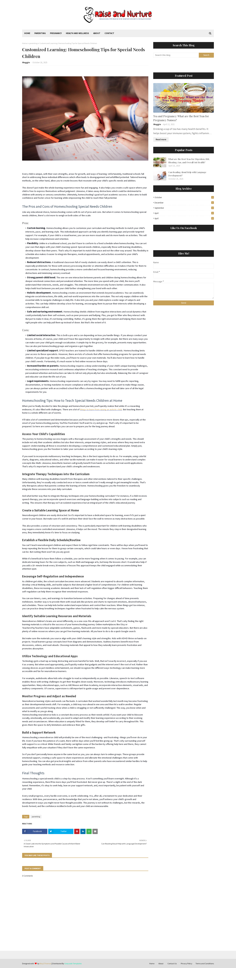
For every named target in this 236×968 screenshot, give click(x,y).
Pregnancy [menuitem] (56, 33)
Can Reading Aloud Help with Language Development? (187, 174)
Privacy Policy (186, 963)
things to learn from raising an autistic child (101, 409)
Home (24, 43)
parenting (33, 43)
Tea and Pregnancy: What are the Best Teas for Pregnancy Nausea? (181, 118)
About (160, 963)
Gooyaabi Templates (73, 963)
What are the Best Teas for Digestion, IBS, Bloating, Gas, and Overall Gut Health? (188, 161)
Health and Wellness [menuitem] (77, 33)
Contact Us (172, 963)
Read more (161, 139)
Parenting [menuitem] (40, 33)
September (184, 208)
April (184, 213)
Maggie (26, 62)
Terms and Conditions (205, 963)
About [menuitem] (96, 33)
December (184, 202)
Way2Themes (45, 963)
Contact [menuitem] (109, 33)
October (184, 197)
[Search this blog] (176, 55)
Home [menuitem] (27, 33)
